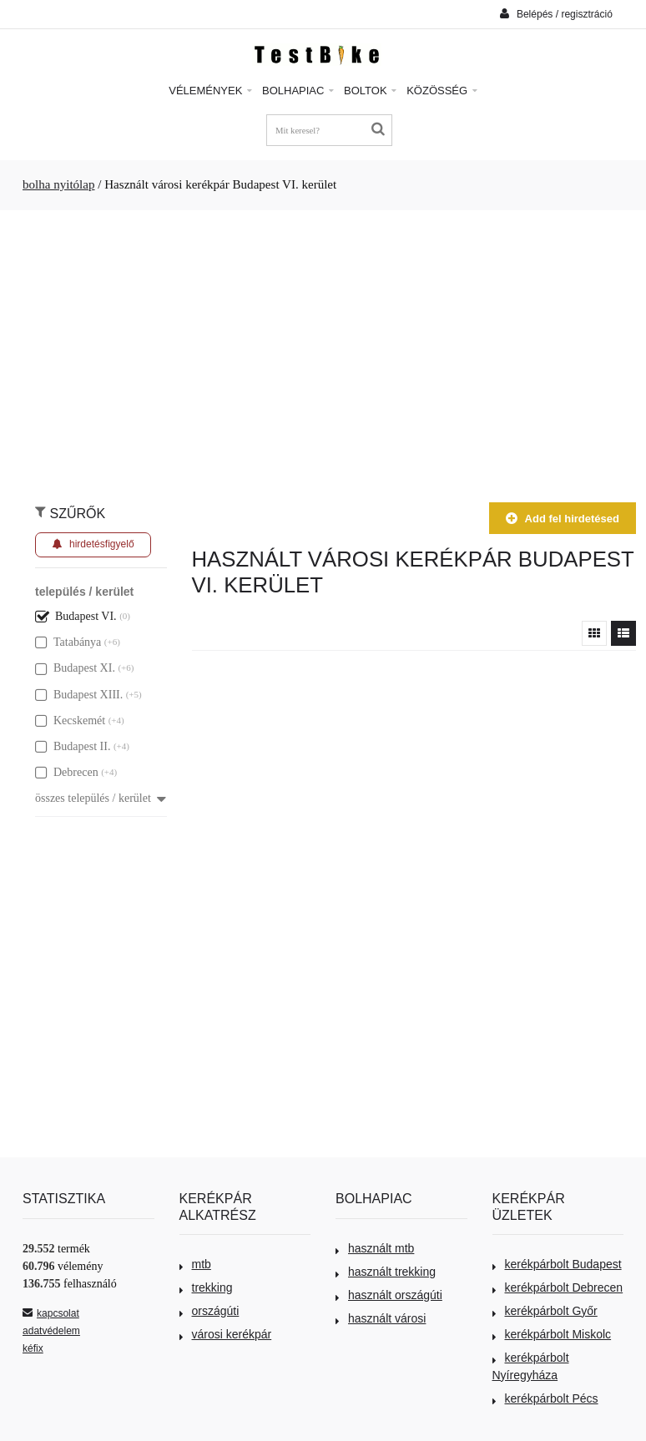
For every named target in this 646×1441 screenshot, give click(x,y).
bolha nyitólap (59, 184)
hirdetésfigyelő (93, 544)
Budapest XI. (75, 668)
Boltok (370, 90)
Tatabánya (68, 642)
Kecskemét (70, 720)
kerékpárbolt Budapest (557, 1264)
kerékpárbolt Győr (545, 1311)
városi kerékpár (225, 1334)
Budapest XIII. (79, 694)
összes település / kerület (100, 798)
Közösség (441, 90)
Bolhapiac (298, 90)
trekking (206, 1287)
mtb (195, 1264)
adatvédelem (51, 1331)
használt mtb (375, 1248)
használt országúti (389, 1295)
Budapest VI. (76, 616)
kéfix (33, 1348)
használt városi (381, 1318)
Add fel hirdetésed (562, 518)
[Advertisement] (323, 348)
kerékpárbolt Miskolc (552, 1334)
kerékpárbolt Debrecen (557, 1287)
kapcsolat (51, 1313)
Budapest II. (72, 746)
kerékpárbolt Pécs (545, 1398)
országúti (209, 1311)
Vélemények (210, 90)
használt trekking (386, 1271)
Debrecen (66, 772)
